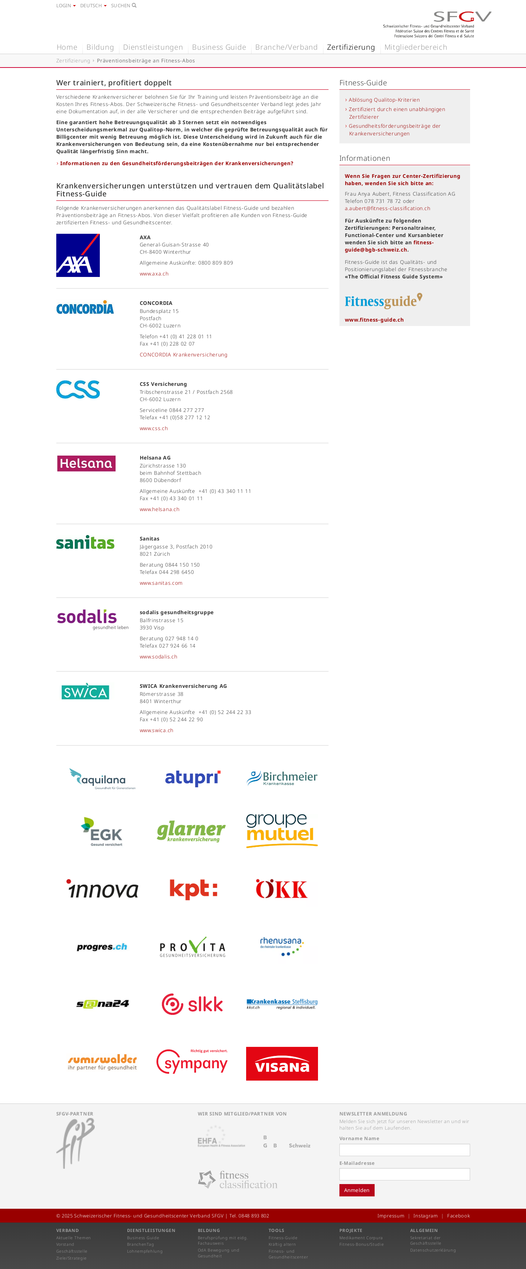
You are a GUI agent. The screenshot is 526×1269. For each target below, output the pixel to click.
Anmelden (357, 1190)
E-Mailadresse (357, 1163)
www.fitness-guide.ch (374, 319)
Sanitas (150, 538)
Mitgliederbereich (416, 47)
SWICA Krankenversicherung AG (184, 685)
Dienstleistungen (153, 47)
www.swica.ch (157, 730)
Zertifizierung (351, 47)
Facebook (458, 1215)
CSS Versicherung (163, 383)
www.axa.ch (154, 273)
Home (67, 47)
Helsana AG (155, 457)
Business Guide (219, 47)
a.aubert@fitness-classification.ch (388, 208)
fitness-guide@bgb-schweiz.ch (389, 246)
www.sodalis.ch (159, 656)
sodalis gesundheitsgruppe (177, 612)
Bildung (100, 47)
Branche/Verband (286, 47)
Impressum (391, 1215)
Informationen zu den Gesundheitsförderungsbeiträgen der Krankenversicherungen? (177, 163)
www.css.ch (154, 428)
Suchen (123, 5)
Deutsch (93, 5)
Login (66, 5)
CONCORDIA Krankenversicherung (184, 354)
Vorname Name (359, 1138)
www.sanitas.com (161, 582)
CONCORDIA (156, 302)
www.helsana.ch (160, 509)
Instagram (425, 1215)
